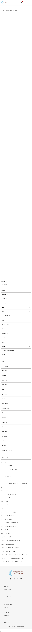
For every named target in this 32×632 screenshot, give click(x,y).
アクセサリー (5, 294)
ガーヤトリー (5, 413)
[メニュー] (25, 2)
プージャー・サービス (7, 329)
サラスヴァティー (6, 408)
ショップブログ (6, 601)
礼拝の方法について (6, 533)
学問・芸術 (4, 385)
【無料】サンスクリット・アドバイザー (10, 540)
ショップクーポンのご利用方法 (8, 494)
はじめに (3, 462)
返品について (6, 586)
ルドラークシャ (5, 299)
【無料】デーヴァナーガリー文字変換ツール (11, 562)
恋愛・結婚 (4, 380)
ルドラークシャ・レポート (7, 487)
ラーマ (3, 427)
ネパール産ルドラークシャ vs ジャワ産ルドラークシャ (14, 483)
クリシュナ (4, 431)
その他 (3, 355)
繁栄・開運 (4, 371)
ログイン (5, 619)
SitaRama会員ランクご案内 (7, 544)
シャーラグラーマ (6, 315)
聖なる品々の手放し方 (6, 519)
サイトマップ (4, 508)
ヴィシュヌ (4, 436)
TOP (2, 7)
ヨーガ (3, 338)
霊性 (3, 389)
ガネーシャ (4, 394)
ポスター (4, 346)
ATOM (7, 607)
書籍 (3, 342)
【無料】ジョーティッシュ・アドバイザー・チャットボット (15, 554)
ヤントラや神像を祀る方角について (9, 522)
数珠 (3, 307)
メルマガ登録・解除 (7, 604)
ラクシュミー (5, 403)
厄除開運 (4, 375)
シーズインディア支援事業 (8, 350)
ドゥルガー (4, 399)
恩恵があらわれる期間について (8, 526)
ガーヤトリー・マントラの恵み (8, 512)
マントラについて (5, 480)
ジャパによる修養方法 (6, 465)
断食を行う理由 (5, 530)
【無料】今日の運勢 (6, 537)
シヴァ (3, 441)
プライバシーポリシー (8, 596)
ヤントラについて (5, 473)
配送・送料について (7, 583)
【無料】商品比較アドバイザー (8, 551)
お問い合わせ (6, 622)
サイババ (4, 445)
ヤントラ (4, 303)
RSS (4, 607)
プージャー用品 (5, 324)
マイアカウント (6, 612)
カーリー (4, 417)
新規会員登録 (6, 615)
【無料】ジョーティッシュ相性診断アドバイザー (12, 558)
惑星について (4, 490)
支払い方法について (7, 589)
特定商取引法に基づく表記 (8, 593)
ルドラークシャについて (7, 476)
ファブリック (5, 333)
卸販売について (5, 501)
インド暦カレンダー (6, 497)
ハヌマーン (4, 422)
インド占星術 (5, 366)
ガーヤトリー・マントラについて (9, 469)
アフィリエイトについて (7, 505)
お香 (3, 320)
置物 (3, 311)
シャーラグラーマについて (7, 515)
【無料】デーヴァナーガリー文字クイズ (10, 547)
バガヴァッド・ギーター (7, 450)
